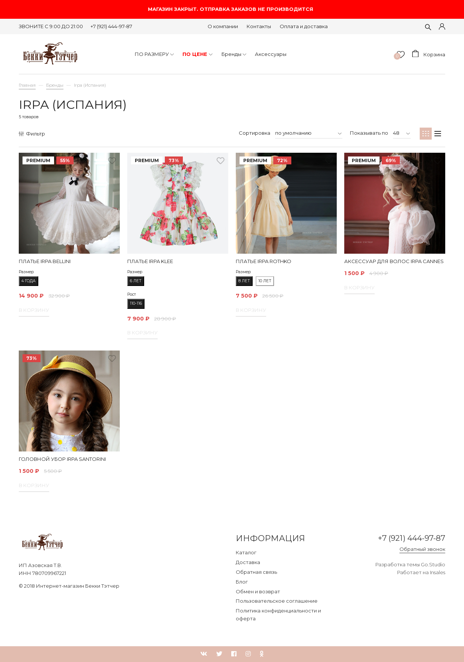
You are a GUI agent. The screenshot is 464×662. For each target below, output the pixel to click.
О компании (223, 26)
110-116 (136, 303)
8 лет (244, 280)
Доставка (248, 562)
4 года (28, 280)
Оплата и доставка (304, 26)
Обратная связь (256, 572)
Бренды (54, 85)
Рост (131, 294)
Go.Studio (433, 565)
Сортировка (254, 133)
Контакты (259, 26)
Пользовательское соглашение (277, 601)
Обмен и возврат (258, 591)
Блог (242, 582)
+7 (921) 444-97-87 (111, 26)
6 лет (136, 280)
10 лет (264, 280)
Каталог (246, 552)
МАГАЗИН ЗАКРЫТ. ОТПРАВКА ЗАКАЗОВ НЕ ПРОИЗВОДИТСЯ (232, 9)
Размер (26, 271)
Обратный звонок (422, 549)
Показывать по (369, 133)
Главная (27, 85)
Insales (437, 573)
